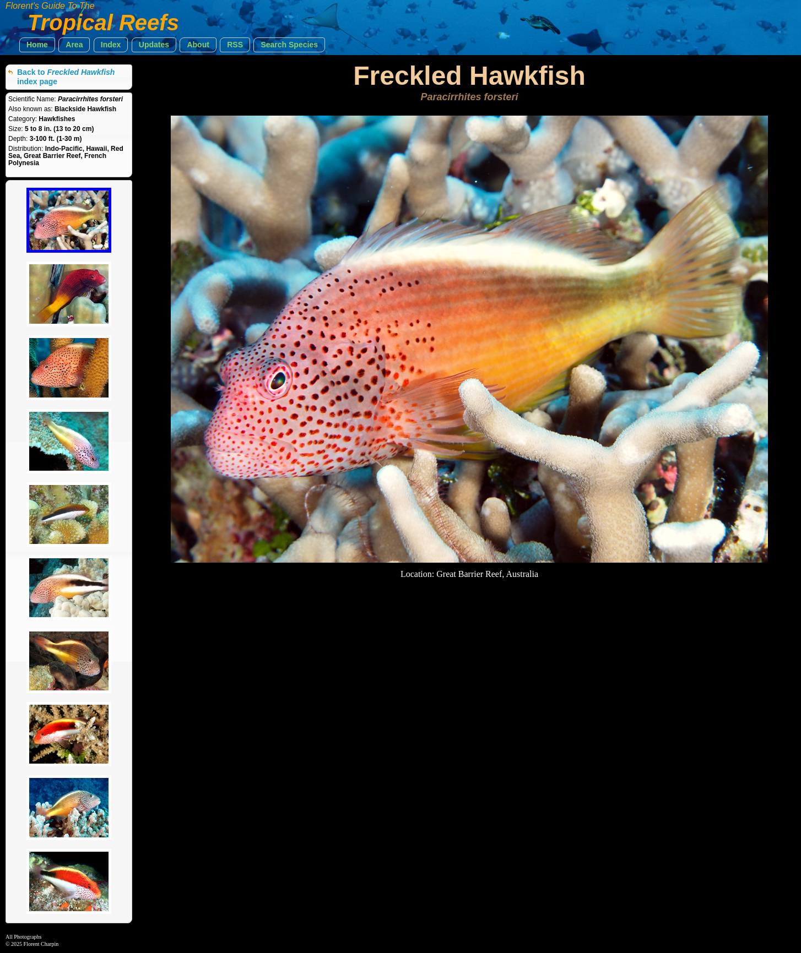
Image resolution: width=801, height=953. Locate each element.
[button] (37, 44)
